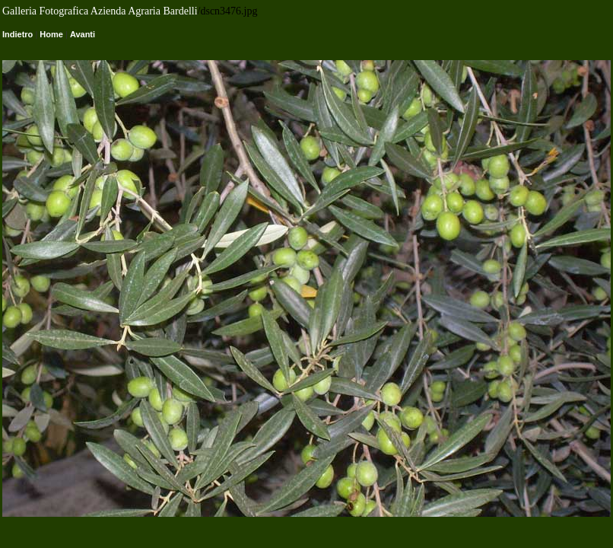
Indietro (17, 34)
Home (51, 34)
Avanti (82, 34)
